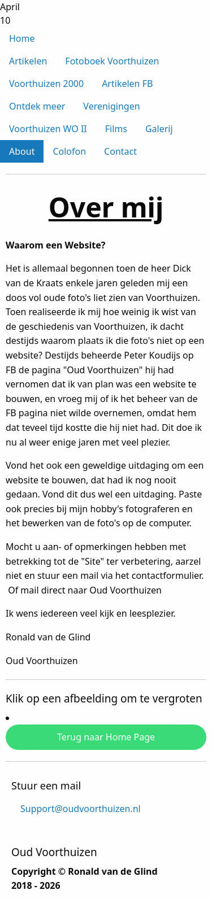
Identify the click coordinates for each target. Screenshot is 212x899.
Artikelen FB (127, 83)
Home (22, 38)
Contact (120, 151)
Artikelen (28, 61)
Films (116, 129)
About (21, 151)
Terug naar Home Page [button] (106, 737)
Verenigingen (111, 106)
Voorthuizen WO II (48, 129)
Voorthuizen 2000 (46, 83)
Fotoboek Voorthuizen (112, 61)
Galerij (159, 129)
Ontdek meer (37, 106)
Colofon (69, 151)
